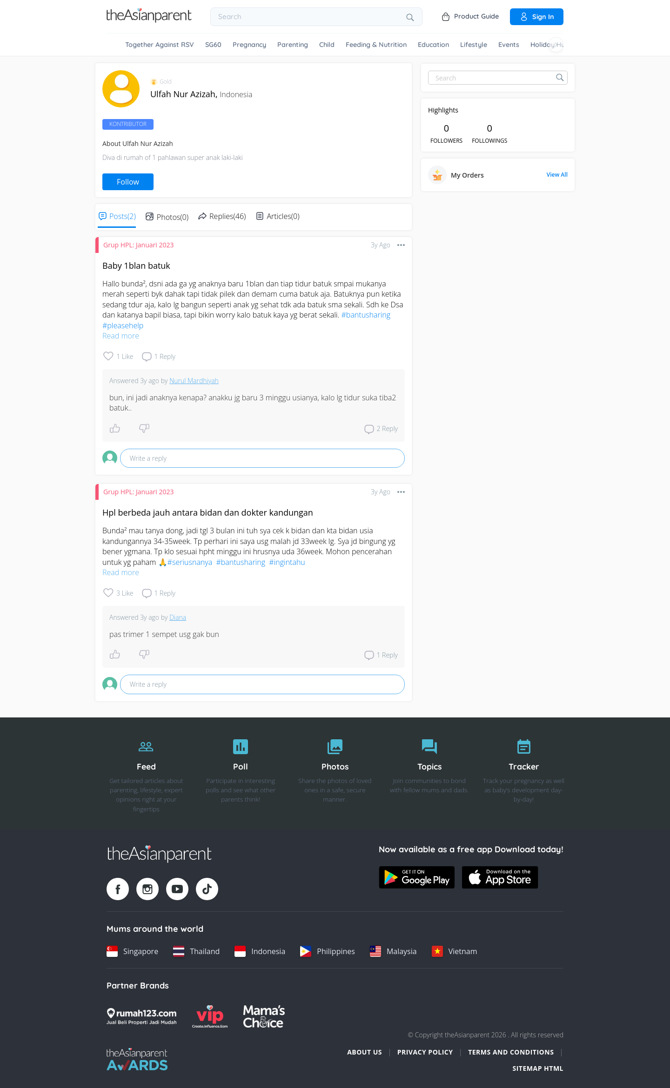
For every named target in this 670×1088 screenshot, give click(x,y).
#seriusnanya (190, 562)
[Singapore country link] (132, 951)
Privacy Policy (425, 1052)
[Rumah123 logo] (141, 1016)
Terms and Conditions (511, 1052)
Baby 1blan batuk (136, 265)
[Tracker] (523, 773)
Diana (177, 617)
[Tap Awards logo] (137, 1059)
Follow (128, 182)
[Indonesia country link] (259, 951)
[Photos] (335, 773)
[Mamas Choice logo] (264, 1016)
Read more (120, 336)
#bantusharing (366, 315)
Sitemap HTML (537, 1068)
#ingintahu (287, 562)
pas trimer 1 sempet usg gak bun (164, 634)
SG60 (213, 44)
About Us (364, 1052)
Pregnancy (249, 44)
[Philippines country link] (327, 951)
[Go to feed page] (149, 20)
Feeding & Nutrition (376, 44)
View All (557, 175)
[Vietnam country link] (454, 951)
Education (433, 44)
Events (508, 44)
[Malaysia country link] (393, 951)
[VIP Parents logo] (209, 1016)
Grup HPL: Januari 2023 (138, 244)
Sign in (536, 16)
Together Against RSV (159, 44)
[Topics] (429, 773)
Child (327, 44)
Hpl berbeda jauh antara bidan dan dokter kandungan (207, 512)
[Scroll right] (556, 44)
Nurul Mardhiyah (194, 380)
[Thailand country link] (196, 951)
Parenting (292, 44)
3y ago (380, 244)
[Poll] (240, 773)
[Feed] (146, 773)
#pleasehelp (122, 325)
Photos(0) (172, 217)
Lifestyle (473, 44)
